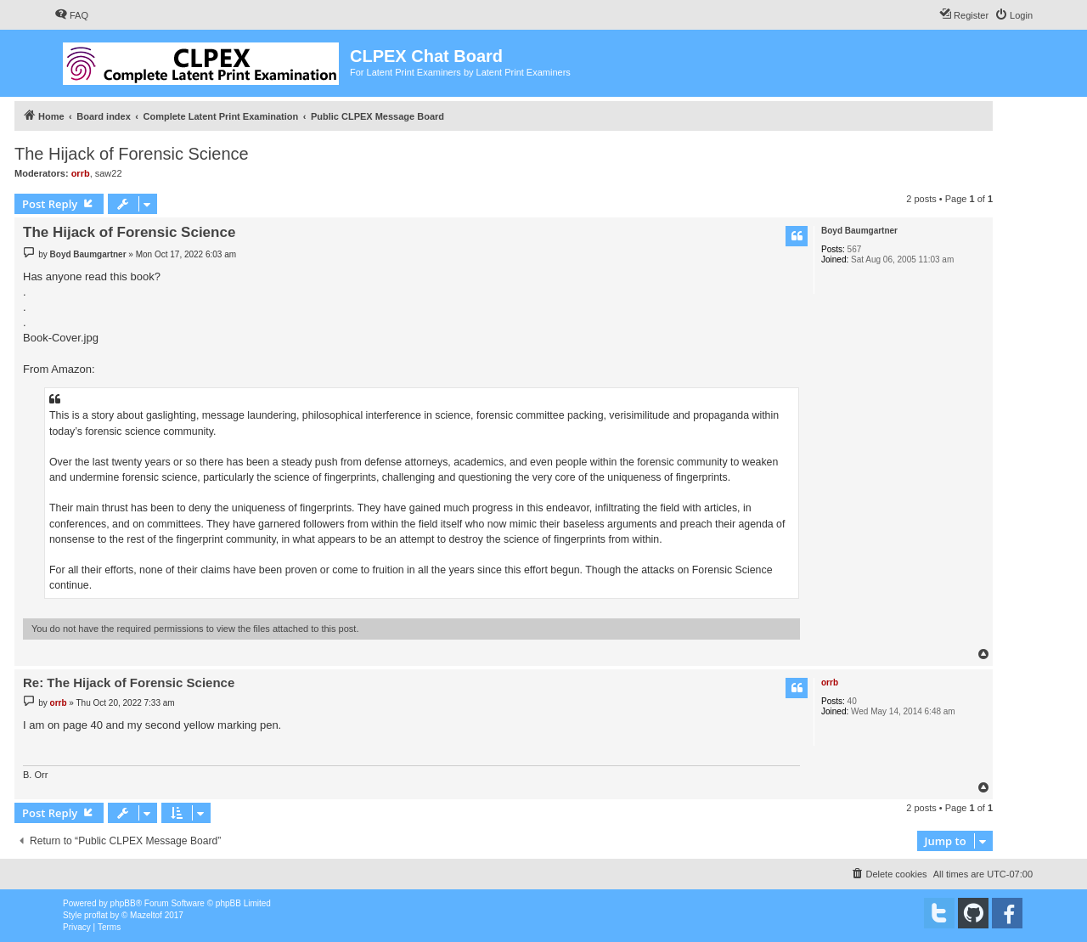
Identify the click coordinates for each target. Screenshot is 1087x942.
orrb (80, 173)
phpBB (123, 903)
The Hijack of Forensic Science (131, 153)
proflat (96, 915)
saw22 (108, 173)
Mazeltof (146, 915)
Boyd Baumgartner (859, 230)
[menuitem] (71, 15)
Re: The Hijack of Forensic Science (128, 682)
